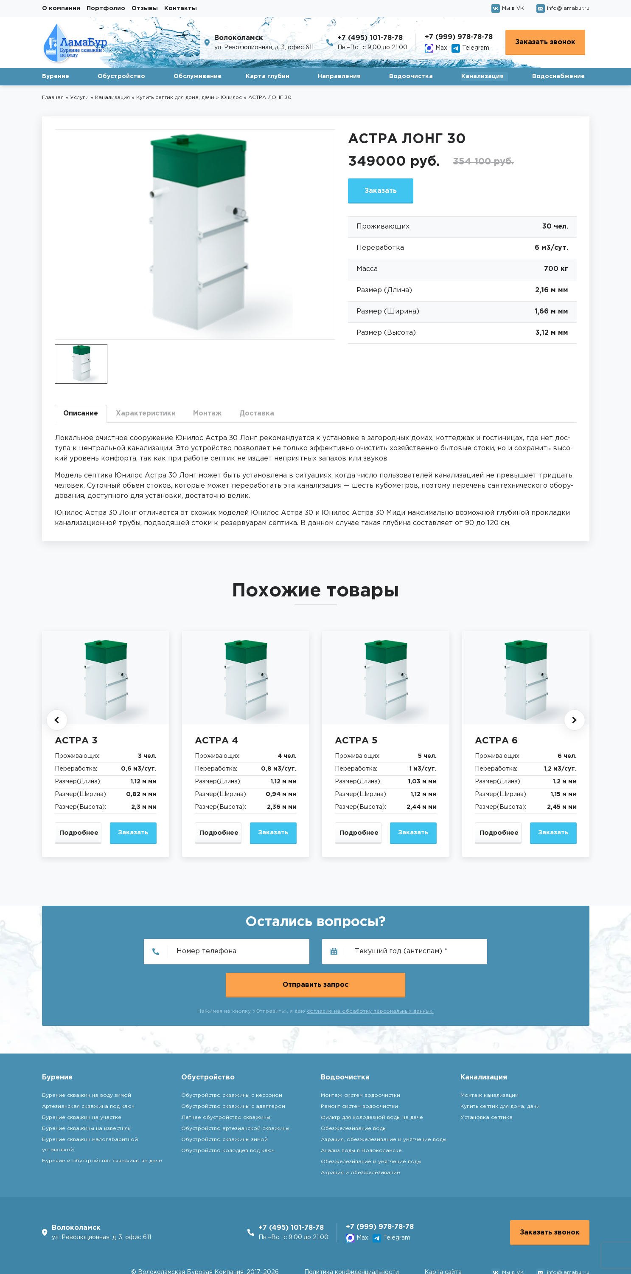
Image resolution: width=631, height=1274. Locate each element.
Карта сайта (443, 1240)
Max (436, 48)
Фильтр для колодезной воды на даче (372, 1084)
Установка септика (486, 1084)
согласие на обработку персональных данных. (370, 978)
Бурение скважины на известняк (86, 1095)
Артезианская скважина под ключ (88, 1073)
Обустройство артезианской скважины (235, 1095)
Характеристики (147, 413)
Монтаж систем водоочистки (360, 1062)
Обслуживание (198, 76)
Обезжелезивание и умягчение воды (371, 1128)
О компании (61, 8)
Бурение (55, 76)
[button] (56, 720)
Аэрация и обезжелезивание (360, 1139)
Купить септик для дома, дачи (500, 1073)
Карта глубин (267, 76)
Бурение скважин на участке (81, 1084)
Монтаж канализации (489, 1062)
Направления (339, 76)
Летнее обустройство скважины (225, 1084)
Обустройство (121, 76)
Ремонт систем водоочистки (359, 1073)
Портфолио (106, 8)
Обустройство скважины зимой (224, 1106)
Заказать (381, 191)
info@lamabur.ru (562, 8)
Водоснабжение (558, 76)
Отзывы (145, 8)
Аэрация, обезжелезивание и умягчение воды (383, 1106)
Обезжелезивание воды (354, 1095)
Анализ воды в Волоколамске (361, 1117)
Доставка (260, 413)
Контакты (180, 8)
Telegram (470, 48)
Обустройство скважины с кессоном (231, 1062)
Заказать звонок (545, 42)
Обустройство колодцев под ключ (228, 1117)
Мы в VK (507, 8)
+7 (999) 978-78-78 (459, 37)
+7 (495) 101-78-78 (370, 38)
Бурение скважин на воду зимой (86, 1062)
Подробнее (79, 833)
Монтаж (209, 413)
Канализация (482, 76)
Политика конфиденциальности (351, 1240)
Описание (81, 413)
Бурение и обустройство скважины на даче (102, 1127)
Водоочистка (411, 76)
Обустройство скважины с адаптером (233, 1073)
